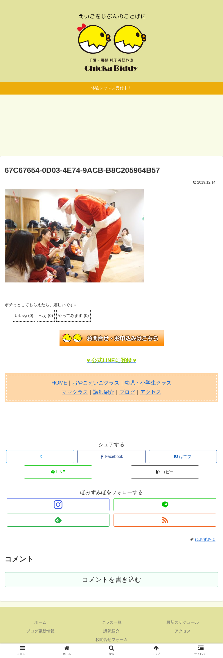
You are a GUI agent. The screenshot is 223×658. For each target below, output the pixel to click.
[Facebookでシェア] (111, 456)
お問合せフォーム (111, 639)
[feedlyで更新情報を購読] (58, 520)
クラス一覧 (111, 622)
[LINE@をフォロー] (165, 504)
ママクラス (75, 392)
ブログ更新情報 (40, 631)
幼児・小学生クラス (148, 383)
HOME (59, 383)
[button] (165, 471)
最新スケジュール (182, 622)
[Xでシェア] (40, 456)
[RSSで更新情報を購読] (165, 520)
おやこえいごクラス (95, 383)
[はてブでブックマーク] (183, 456)
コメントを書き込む (111, 579)
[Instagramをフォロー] (58, 504)
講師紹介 (103, 392)
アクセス (150, 392)
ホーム (40, 622)
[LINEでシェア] (58, 471)
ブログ (127, 392)
